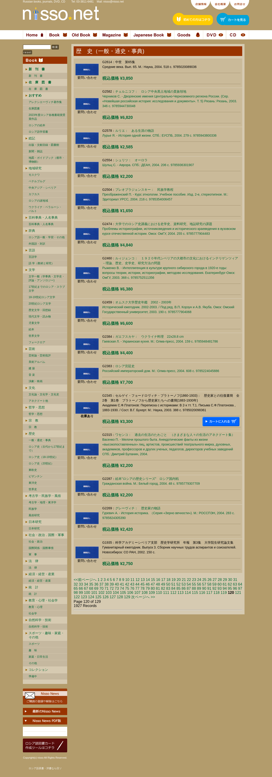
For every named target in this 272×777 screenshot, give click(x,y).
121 (238, 593)
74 (122, 588)
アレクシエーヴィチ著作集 (45, 102)
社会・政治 (35, 541)
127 (113, 597)
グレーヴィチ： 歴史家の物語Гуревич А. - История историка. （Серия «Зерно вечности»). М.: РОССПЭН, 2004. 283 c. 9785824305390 (168, 513)
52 (178, 584)
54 (189, 584)
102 (101, 593)
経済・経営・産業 (41, 574)
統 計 (33, 587)
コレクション (38, 669)
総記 (32, 138)
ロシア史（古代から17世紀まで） (47, 448)
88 (194, 588)
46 (148, 584)
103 (109, 593)
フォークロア (37, 342)
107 (137, 593)
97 (240, 588)
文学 (32, 270)
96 (235, 588)
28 (220, 580)
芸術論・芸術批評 (40, 355)
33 (81, 584)
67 (86, 588)
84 (173, 588)
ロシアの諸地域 (38, 200)
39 (112, 584)
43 (132, 584)
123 (84, 597)
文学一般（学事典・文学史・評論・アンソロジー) (47, 278)
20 (179, 580)
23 (194, 580)
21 (184, 580)
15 (153, 580)
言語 (32, 250)
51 (173, 584)
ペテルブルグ (37, 181)
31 (235, 580)
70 (101, 588)
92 (214, 588)
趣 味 (33, 650)
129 (127, 597)
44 (137, 584)
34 (86, 584)
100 (87, 593)
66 (81, 588)
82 (163, 588)
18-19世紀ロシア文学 (42, 297)
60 (220, 584)
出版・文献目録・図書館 (44, 145)
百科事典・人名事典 (43, 217)
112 (173, 593)
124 (91, 597)
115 (195, 593)
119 (224, 593)
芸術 (32, 349)
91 (209, 588)
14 (148, 580)
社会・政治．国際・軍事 (46, 535)
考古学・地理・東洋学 (42, 502)
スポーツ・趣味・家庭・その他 (46, 635)
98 (76, 593)
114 (188, 593)
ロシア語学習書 (38, 131)
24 (199, 580)
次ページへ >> (143, 597)
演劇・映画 (35, 381)
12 (138, 580)
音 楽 (32, 374)
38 (107, 584)
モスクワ (34, 174)
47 (153, 584)
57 (204, 584)
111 (166, 593)
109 (152, 593)
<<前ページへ (85, 580)
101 (94, 593)
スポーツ (34, 643)
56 (199, 584)
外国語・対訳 (37, 243)
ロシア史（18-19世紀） (43, 457)
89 (199, 588)
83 (168, 588)
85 (178, 588)
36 (96, 584)
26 (209, 580)
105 (123, 593)
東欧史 (33, 470)
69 (96, 588)
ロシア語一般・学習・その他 (47, 237)
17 (163, 580)
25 (204, 580)
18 (168, 580)
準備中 (33, 676)
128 (120, 597)
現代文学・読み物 (40, 316)
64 (240, 584)
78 (142, 588)
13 (143, 580)
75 (127, 588)
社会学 (33, 613)
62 (230, 584)
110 (159, 593)
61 (225, 584)
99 (81, 593)
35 (91, 584)
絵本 (31, 329)
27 (215, 580)
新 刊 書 (35, 75)
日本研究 (35, 522)
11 (132, 580)
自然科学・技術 (40, 620)
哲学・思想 (37, 407)
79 (148, 588)
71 (107, 588)
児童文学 (34, 323)
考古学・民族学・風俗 (45, 496)
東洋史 (33, 482)
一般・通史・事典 (40, 440)
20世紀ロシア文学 (40, 303)
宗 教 (33, 420)
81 (158, 588)
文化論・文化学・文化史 (44, 394)
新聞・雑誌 (35, 151)
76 (132, 588)
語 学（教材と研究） (41, 263)
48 (158, 584)
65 (76, 588)
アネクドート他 (38, 400)
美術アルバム (37, 362)
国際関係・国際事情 (41, 548)
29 (225, 580)
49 (163, 584)
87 (189, 588)
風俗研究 (34, 515)
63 (235, 584)
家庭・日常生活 (38, 656)
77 (137, 588)
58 (209, 584)
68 (91, 588)
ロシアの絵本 (37, 125)
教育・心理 (35, 607)
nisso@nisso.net (113, 1)
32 (76, 584)
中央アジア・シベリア (42, 187)
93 (220, 588)
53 (183, 584)
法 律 (33, 561)
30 (230, 580)
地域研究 (35, 168)
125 (98, 597)
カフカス (34, 194)
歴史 (32, 433)
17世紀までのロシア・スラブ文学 (47, 288)
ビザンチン (35, 476)
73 (117, 588)
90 (204, 588)
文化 (32, 388)
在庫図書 (34, 108)
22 (189, 580)
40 (117, 584)
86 (183, 588)
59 (214, 584)
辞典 (32, 230)
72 (112, 588)
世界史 (33, 489)
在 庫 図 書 (38, 89)
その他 (33, 663)
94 (225, 588)
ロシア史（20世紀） (41, 463)
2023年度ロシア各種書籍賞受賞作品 (47, 116)
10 (127, 580)
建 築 (32, 368)
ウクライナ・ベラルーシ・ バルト (45, 209)
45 (142, 584)
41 (122, 584)
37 (101, 584)
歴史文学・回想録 (40, 310)
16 (158, 580)
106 (130, 593)
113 (181, 593)
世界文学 (34, 335)
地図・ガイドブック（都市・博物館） (47, 159)
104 (116, 593)
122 (77, 597)
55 (194, 584)
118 (216, 593)
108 (145, 593)
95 (230, 588)
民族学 (33, 508)
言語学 (33, 256)
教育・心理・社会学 (43, 600)
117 (209, 593)
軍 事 (33, 554)
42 (127, 584)
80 (153, 588)
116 (202, 593)
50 (168, 584)
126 (106, 597)
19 (174, 580)
